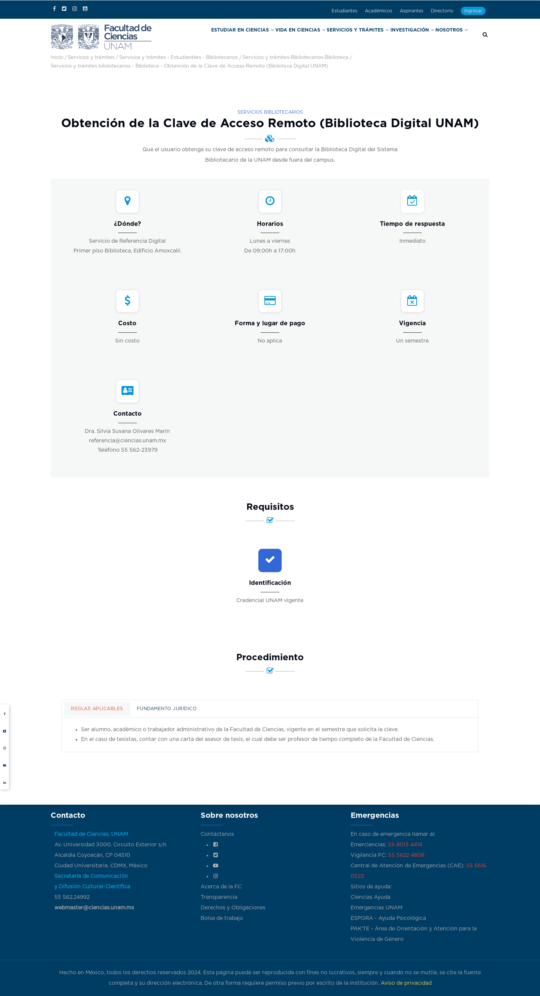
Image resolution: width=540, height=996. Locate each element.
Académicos (378, 11)
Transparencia (219, 897)
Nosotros (452, 37)
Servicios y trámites (368, 37)
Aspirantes (411, 11)
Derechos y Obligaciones (233, 907)
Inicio (57, 57)
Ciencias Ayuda (370, 897)
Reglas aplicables (97, 708)
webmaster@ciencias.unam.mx (94, 907)
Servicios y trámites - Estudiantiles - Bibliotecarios (178, 57)
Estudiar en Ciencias (269, 37)
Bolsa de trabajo (222, 918)
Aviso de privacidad (406, 983)
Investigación (415, 37)
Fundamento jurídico (167, 708)
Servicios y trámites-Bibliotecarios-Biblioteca (295, 57)
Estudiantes (344, 11)
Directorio (442, 11)
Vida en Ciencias (319, 37)
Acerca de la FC (221, 886)
